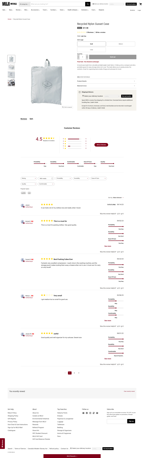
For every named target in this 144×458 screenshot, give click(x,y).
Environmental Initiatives (40, 419)
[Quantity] (82, 57)
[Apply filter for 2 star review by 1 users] (74, 146)
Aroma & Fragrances (64, 433)
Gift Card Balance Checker (41, 439)
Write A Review (101, 145)
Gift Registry (12, 419)
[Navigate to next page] (79, 373)
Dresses (60, 416)
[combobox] (29, 178)
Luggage (60, 422)
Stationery (85, 10)
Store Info (35, 430)
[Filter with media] (46, 178)
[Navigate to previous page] (65, 373)
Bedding (60, 427)
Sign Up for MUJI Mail (15, 427)
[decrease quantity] (78, 57)
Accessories (35, 10)
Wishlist (132, 10)
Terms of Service (20, 448)
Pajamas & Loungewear (65, 419)
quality (23, 193)
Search (10, 448)
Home (62, 10)
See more (107, 246)
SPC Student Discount (39, 433)
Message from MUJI (39, 422)
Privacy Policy (12, 422)
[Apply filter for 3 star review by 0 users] (74, 144)
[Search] (57, 4)
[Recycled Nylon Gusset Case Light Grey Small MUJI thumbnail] (11, 59)
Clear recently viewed (129, 391)
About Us (35, 413)
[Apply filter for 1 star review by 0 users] (74, 149)
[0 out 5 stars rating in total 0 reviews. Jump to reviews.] (85, 32)
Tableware (60, 424)
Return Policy (12, 413)
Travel (45, 10)
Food (94, 10)
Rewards (101, 10)
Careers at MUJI (37, 416)
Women (19, 10)
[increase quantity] (87, 57)
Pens (59, 436)
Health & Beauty (73, 10)
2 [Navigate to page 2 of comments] (74, 373)
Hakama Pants (62, 413)
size (29, 193)
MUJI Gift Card (37, 436)
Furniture (53, 10)
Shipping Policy (13, 416)
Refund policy (54, 448)
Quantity (79, 54)
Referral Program (38, 427)
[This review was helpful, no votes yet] (118, 214)
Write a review (100, 32)
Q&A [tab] (31, 119)
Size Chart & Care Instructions (18, 424)
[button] (72, 456)
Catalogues (11, 430)
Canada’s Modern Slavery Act (37, 448)
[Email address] (116, 421)
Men (26, 10)
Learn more (94, 102)
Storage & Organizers (64, 430)
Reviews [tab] (24, 119)
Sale (4, 10)
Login (139, 10)
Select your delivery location (100, 4)
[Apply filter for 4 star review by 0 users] (74, 141)
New (11, 10)
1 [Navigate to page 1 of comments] (69, 373)
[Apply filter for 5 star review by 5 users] (74, 139)
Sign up (131, 421)
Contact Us (64, 448)
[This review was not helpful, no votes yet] (121, 214)
